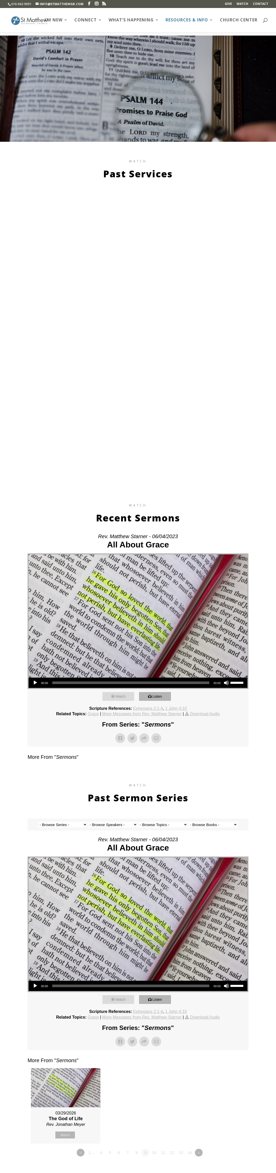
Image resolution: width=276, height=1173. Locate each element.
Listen (159, 696)
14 (190, 1152)
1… (91, 1152)
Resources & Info (187, 21)
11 (163, 1152)
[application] (138, 683)
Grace (93, 714)
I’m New (54, 21)
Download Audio (205, 714)
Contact (260, 4)
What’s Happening (131, 21)
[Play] (35, 682)
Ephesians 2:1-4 (148, 708)
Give (228, 4)
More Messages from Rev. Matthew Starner (142, 714)
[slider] (131, 682)
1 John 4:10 (176, 708)
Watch (242, 4)
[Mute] (226, 682)
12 (172, 1152)
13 (181, 1152)
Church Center (238, 21)
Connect (85, 21)
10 (154, 1152)
